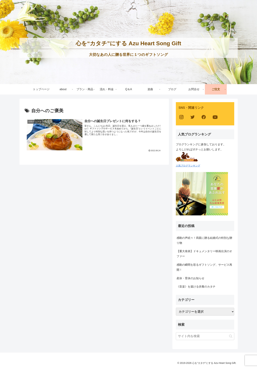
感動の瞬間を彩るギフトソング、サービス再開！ (204, 267)
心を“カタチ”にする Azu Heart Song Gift (128, 43)
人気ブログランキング (188, 165)
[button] (231, 336)
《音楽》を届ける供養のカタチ (196, 286)
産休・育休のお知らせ (190, 278)
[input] (205, 336)
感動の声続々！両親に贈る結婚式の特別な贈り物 (204, 240)
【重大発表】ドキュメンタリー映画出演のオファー (204, 254)
